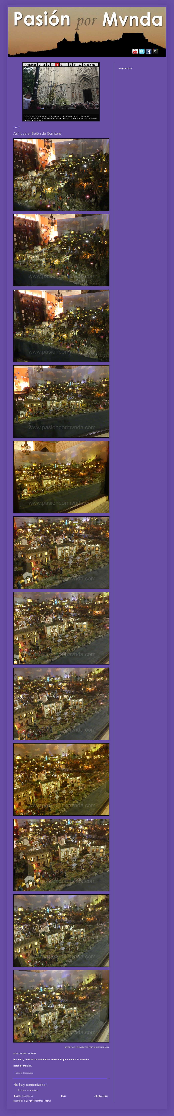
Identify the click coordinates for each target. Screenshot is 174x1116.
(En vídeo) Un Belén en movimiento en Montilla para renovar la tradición (51, 1059)
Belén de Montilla (22, 1065)
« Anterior (30, 64)
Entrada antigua (101, 1096)
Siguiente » (90, 64)
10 (79, 64)
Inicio (63, 1096)
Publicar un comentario (28, 1090)
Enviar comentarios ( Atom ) (38, 1101)
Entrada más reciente (23, 1096)
